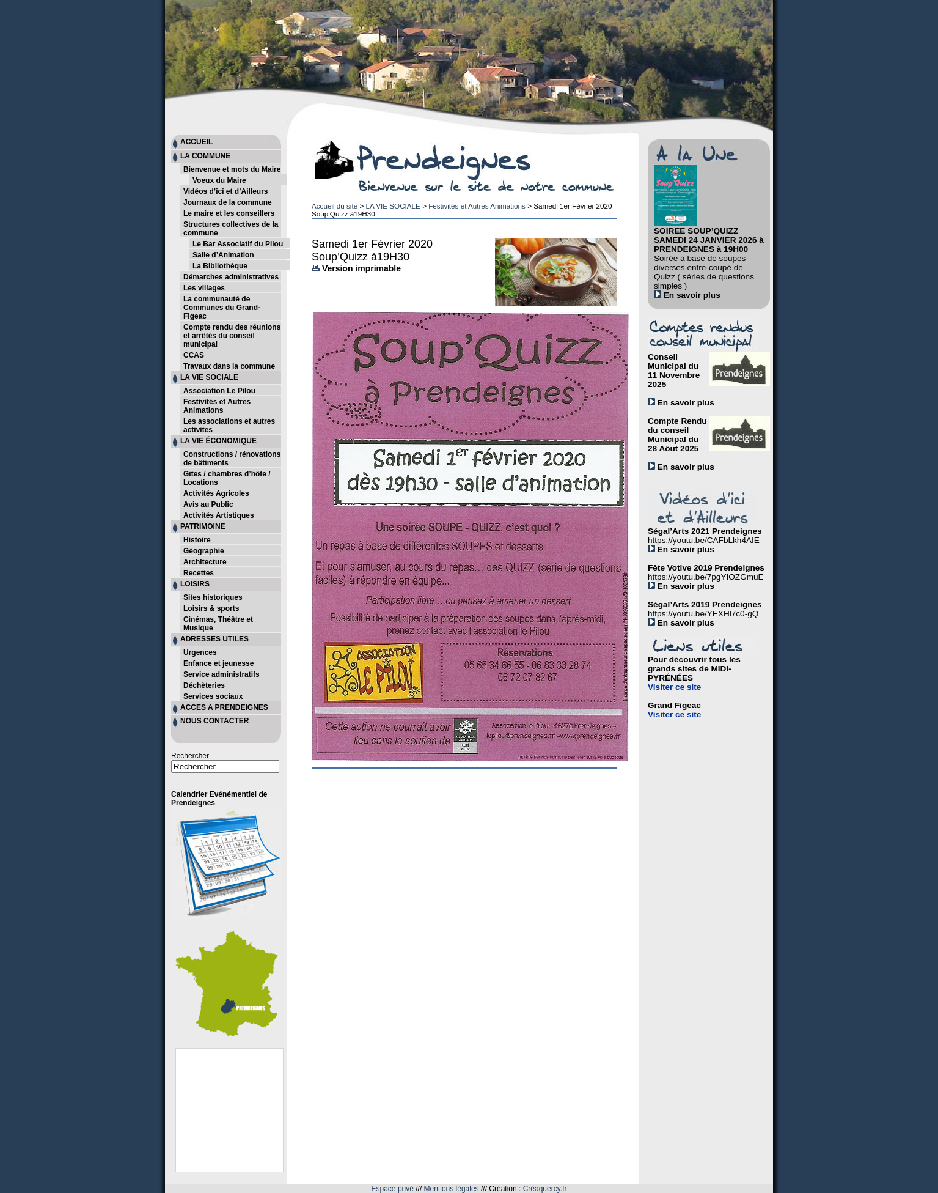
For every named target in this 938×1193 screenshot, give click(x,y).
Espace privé (393, 1188)
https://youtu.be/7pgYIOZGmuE (706, 577)
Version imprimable (356, 268)
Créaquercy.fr (545, 1188)
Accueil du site (334, 206)
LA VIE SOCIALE (392, 206)
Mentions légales (451, 1188)
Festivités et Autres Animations (477, 206)
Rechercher (190, 756)
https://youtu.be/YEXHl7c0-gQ (703, 613)
